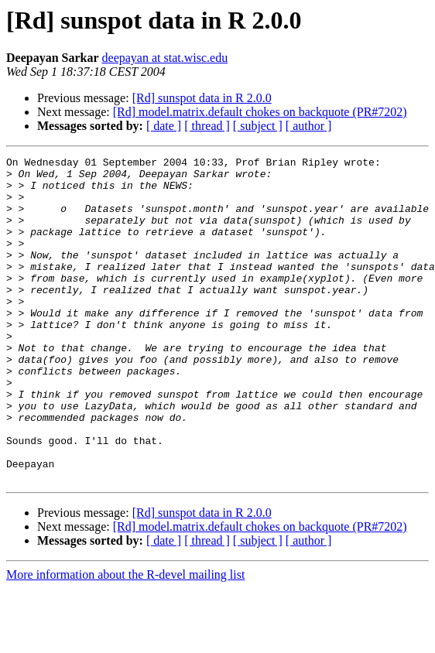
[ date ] (163, 125)
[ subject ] (258, 125)
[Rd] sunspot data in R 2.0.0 (202, 97)
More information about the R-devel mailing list (125, 639)
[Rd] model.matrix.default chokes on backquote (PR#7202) (260, 111)
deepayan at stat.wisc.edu (165, 57)
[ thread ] (207, 125)
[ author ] (309, 125)
